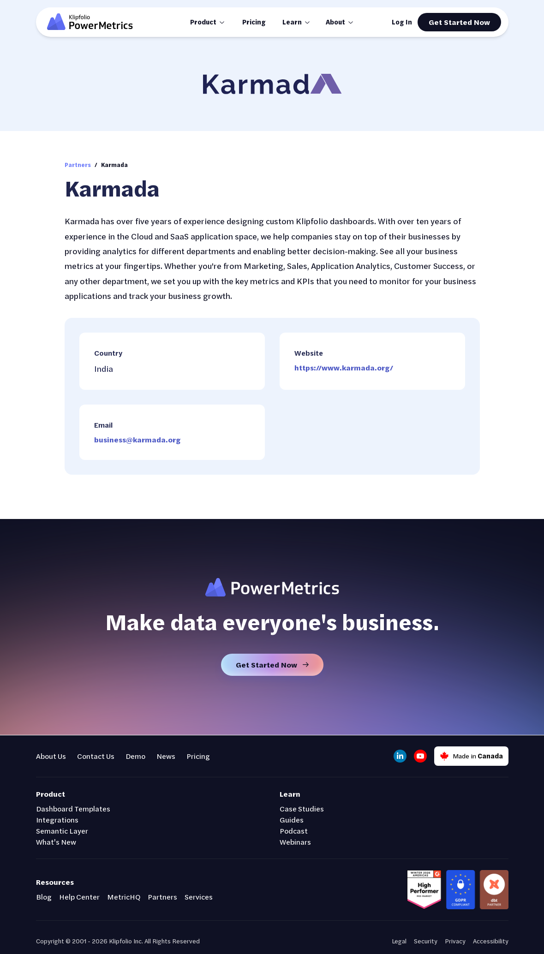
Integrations (57, 819)
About (335, 22)
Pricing (254, 22)
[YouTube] (420, 756)
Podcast (294, 830)
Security (425, 940)
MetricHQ (123, 896)
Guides (292, 819)
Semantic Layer (62, 830)
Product (203, 22)
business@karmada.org (137, 439)
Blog (44, 896)
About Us (51, 756)
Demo (135, 756)
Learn (292, 22)
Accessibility (490, 940)
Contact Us (95, 756)
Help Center (79, 896)
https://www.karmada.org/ (343, 367)
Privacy (455, 940)
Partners (78, 165)
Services (199, 896)
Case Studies (302, 808)
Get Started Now (459, 22)
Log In (402, 22)
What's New (56, 841)
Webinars (295, 841)
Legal (399, 940)
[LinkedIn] (400, 756)
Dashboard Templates (73, 808)
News (165, 756)
